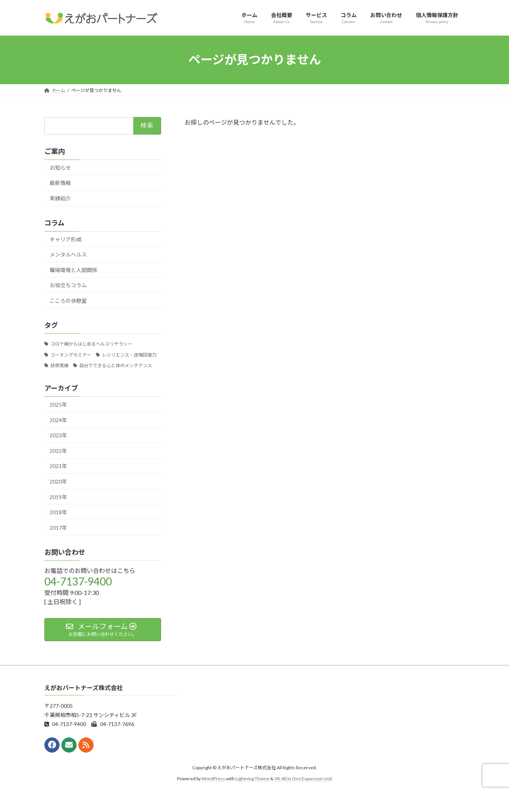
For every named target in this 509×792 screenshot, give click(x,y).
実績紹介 (60, 198)
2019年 (58, 496)
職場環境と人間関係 (73, 269)
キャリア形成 (65, 239)
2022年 (58, 450)
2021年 (58, 466)
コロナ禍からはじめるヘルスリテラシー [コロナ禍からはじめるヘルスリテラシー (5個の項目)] (91, 343)
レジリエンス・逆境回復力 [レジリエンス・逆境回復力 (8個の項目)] (129, 354)
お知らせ (60, 167)
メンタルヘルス (68, 254)
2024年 (58, 419)
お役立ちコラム (68, 285)
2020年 (58, 481)
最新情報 (60, 183)
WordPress (213, 778)
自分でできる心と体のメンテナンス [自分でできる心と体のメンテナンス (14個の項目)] (115, 365)
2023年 (58, 435)
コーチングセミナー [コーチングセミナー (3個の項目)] (70, 354)
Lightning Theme (252, 778)
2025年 (58, 404)
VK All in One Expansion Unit (303, 778)
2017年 (58, 527)
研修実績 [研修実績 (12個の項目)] (59, 365)
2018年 (58, 512)
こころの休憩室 (68, 300)
